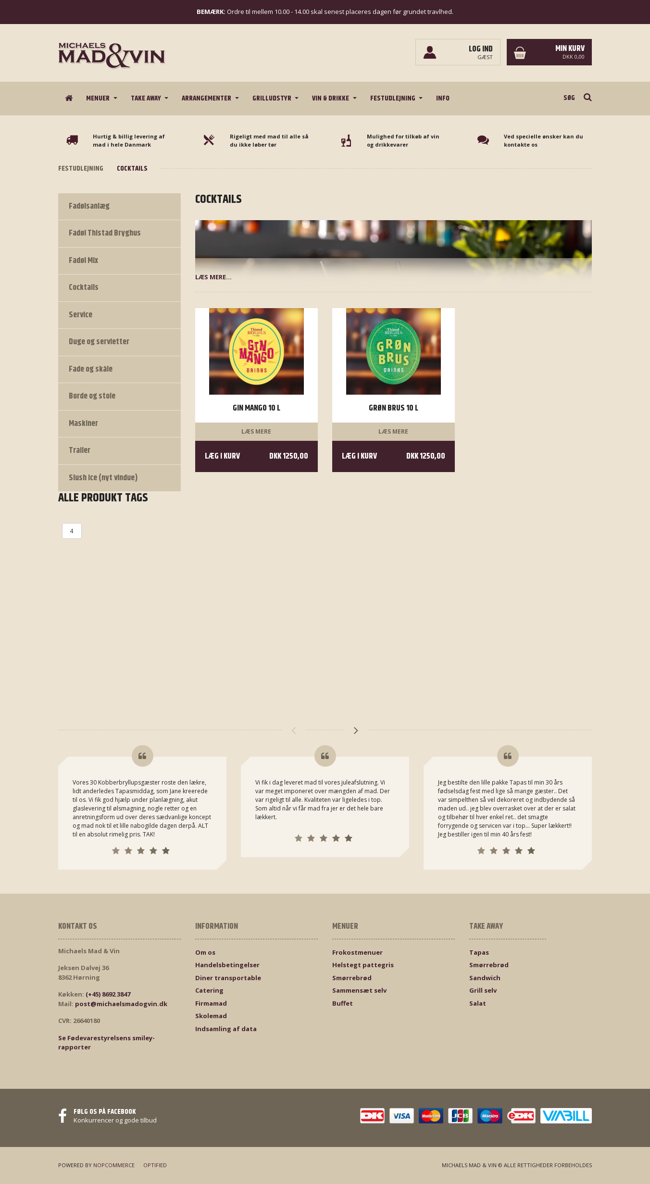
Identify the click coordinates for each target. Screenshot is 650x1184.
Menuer (98, 98)
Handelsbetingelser (227, 964)
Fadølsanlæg (89, 206)
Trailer (79, 450)
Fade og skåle (90, 369)
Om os (205, 952)
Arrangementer (207, 98)
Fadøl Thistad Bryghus (105, 233)
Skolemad (211, 1015)
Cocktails (84, 287)
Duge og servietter (99, 342)
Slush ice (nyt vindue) (103, 478)
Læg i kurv (256, 456)
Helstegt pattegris (363, 964)
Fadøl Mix (83, 260)
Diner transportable (228, 977)
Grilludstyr (272, 98)
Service (80, 315)
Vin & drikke (331, 98)
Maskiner (83, 423)
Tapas (479, 952)
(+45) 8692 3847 (108, 994)
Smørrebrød (352, 977)
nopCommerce (114, 1165)
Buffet (342, 1003)
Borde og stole (92, 396)
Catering (209, 990)
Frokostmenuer (357, 952)
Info (443, 98)
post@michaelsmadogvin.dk (121, 1003)
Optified (155, 1165)
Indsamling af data (226, 1028)
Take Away (146, 98)
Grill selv (483, 990)
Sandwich (484, 977)
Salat (477, 1003)
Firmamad (211, 1003)
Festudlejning (393, 98)
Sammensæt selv (359, 990)
